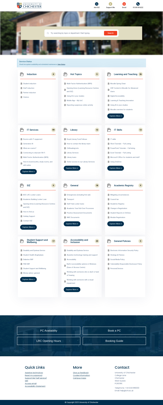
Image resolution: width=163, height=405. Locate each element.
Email (124, 7)
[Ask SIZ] (96, 4)
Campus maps (79, 378)
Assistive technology (34, 372)
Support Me (110, 7)
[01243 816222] (138, 4)
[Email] (124, 4)
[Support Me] (110, 4)
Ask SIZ (97, 7)
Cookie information (81, 375)
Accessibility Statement (35, 386)
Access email (30, 383)
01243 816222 (138, 7)
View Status (61, 64)
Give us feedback (81, 372)
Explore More (116, 116)
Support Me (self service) (36, 378)
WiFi (26, 381)
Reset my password (33, 375)
